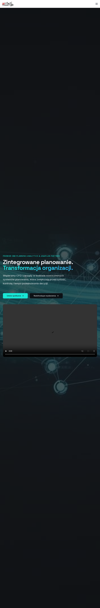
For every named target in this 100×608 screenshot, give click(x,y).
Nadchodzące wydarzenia (46, 296)
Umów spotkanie (15, 296)
